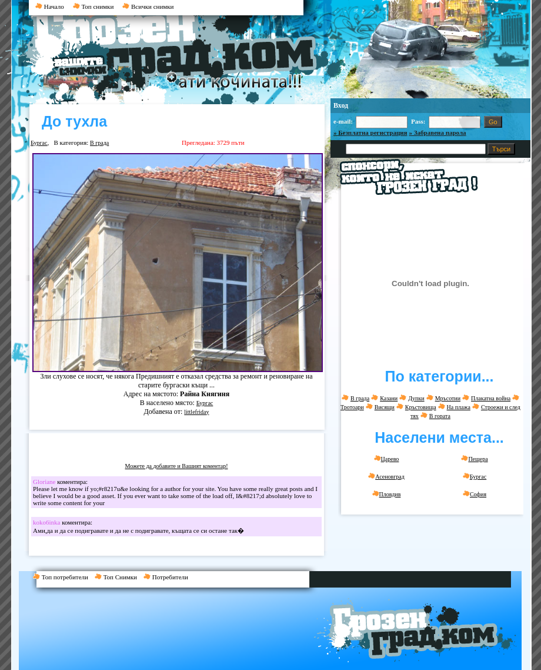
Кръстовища (420, 407)
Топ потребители (64, 577)
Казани (389, 398)
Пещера (474, 458)
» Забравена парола (437, 132)
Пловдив (386, 493)
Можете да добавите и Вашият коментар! (176, 466)
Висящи (385, 407)
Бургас (39, 143)
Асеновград (386, 476)
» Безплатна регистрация (370, 132)
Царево (386, 458)
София (474, 493)
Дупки (416, 398)
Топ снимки (93, 6)
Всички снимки (147, 6)
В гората (439, 416)
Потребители (168, 577)
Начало (49, 6)
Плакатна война (490, 398)
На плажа (458, 407)
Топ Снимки (119, 577)
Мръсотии (447, 398)
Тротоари (352, 407)
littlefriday (196, 412)
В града (99, 143)
